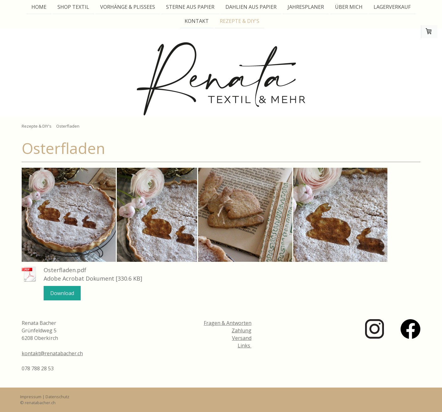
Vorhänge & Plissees (127, 6)
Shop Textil (73, 6)
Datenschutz (57, 396)
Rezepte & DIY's (239, 21)
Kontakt (197, 21)
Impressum (30, 396)
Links (244, 345)
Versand (241, 338)
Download (62, 293)
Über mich (349, 6)
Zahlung (241, 330)
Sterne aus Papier (190, 6)
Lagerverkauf (392, 6)
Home (38, 6)
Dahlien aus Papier (251, 6)
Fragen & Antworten (227, 323)
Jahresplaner (306, 6)
